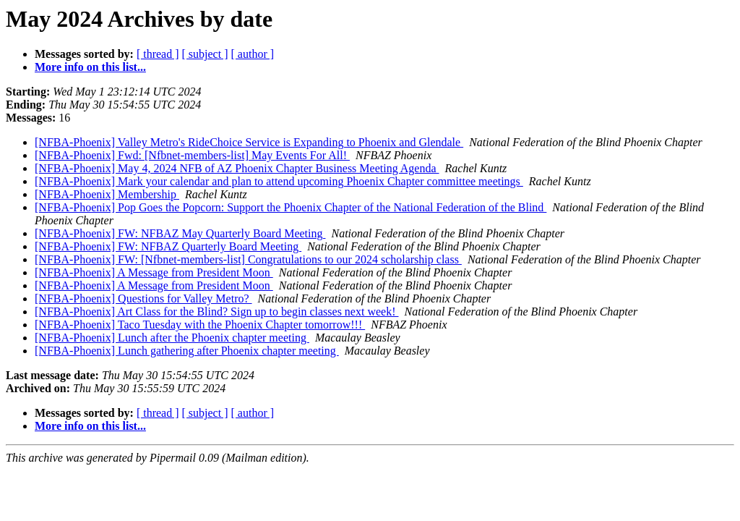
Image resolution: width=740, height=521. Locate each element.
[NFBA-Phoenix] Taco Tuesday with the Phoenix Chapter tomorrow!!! (200, 324)
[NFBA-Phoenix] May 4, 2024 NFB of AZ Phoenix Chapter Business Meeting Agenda (237, 168)
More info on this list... (90, 67)
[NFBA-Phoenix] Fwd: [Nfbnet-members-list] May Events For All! (192, 155)
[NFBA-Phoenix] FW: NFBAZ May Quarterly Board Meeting (180, 233)
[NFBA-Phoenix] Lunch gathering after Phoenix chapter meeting (187, 350)
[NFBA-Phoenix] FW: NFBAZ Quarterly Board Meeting (168, 246)
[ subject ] (205, 54)
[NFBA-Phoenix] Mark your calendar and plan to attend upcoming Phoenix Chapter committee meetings (279, 181)
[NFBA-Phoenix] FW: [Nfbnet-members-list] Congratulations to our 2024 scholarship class (248, 259)
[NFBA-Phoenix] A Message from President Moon (154, 272)
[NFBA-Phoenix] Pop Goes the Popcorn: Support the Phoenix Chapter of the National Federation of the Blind (290, 207)
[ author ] (253, 54)
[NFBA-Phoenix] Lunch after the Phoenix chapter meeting (172, 337)
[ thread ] (158, 54)
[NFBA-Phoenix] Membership (107, 194)
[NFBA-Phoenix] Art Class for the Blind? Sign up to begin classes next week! (217, 311)
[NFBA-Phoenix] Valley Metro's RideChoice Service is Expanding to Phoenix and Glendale (249, 142)
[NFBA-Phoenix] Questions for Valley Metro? (143, 298)
